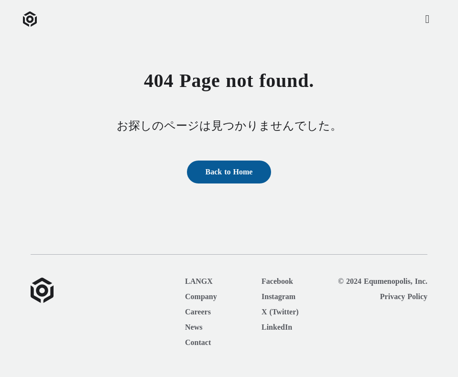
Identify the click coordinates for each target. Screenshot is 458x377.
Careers (198, 312)
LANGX (199, 281)
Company (201, 297)
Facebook (277, 281)
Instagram (278, 297)
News (193, 327)
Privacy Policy (403, 297)
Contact (198, 342)
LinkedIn (277, 327)
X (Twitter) (280, 312)
